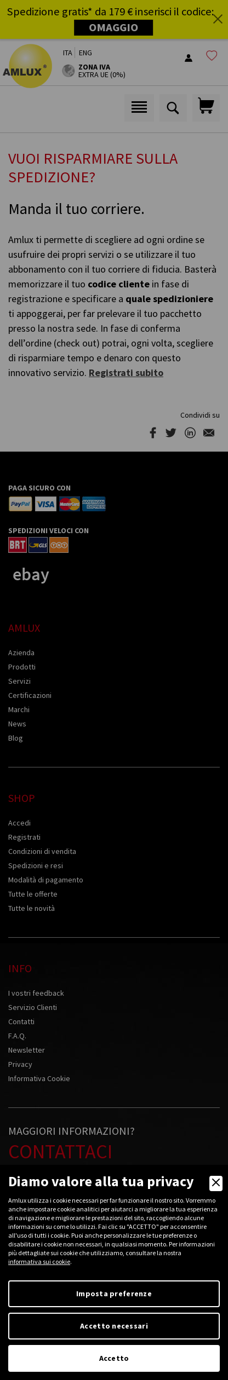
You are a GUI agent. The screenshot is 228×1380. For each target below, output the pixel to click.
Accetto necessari (114, 1326)
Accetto (114, 1358)
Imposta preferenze (114, 1293)
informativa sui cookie (39, 1261)
